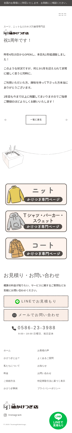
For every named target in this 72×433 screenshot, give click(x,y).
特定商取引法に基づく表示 (51, 381)
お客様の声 (43, 350)
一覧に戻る (36, 119)
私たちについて (12, 365)
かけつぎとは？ (12, 358)
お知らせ (42, 365)
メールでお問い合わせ (36, 315)
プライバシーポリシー (48, 388)
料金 (6, 373)
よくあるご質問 (45, 358)
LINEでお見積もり (36, 301)
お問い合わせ (44, 373)
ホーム (7, 350)
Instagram (13, 415)
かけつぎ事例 (10, 388)
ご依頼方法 (9, 381)
